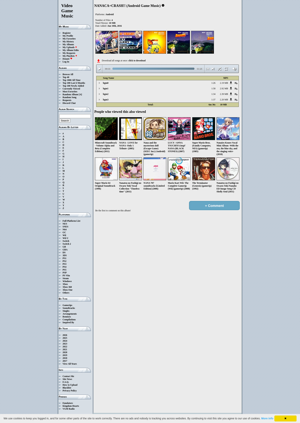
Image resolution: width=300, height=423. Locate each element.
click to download (137, 60)
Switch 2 (67, 244)
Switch (66, 241)
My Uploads (70, 47)
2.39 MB (224, 94)
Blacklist (67, 387)
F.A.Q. (66, 382)
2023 (65, 343)
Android (109, 14)
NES (65, 223)
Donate (67, 58)
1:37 (213, 99)
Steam (66, 278)
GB (64, 246)
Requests (67, 100)
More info (267, 418)
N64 (65, 229)
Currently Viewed (71, 88)
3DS (65, 255)
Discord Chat (69, 103)
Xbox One (68, 290)
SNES (65, 226)
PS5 (64, 269)
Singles (66, 311)
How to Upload (70, 385)
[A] (80, 94)
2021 (65, 349)
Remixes (67, 316)
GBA (65, 249)
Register (67, 33)
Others (66, 292)
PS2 (64, 261)
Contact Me (68, 376)
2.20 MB (224, 99)
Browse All (68, 74)
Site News (67, 379)
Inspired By (68, 322)
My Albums (68, 44)
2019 (65, 355)
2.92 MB (224, 88)
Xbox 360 (67, 287)
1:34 (213, 94)
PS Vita (66, 275)
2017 (65, 361)
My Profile (68, 35)
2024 (65, 340)
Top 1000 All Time (71, 80)
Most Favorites (70, 91)
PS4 (64, 267)
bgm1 (105, 88)
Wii (64, 235)
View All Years (70, 363)
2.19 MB (224, 83)
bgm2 (105, 94)
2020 (65, 352)
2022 (65, 346)
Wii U (65, 238)
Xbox (65, 284)
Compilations (69, 319)
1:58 (213, 88)
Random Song (69, 97)
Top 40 (66, 77)
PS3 (64, 264)
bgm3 (105, 99)
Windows (67, 281)
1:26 (213, 83)
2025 (65, 338)
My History (68, 41)
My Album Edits (71, 50)
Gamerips (67, 305)
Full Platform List (71, 221)
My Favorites (69, 38)
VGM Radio (69, 408)
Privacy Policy (70, 390)
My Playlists (70, 56)
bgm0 (105, 83)
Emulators (68, 403)
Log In (66, 61)
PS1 (64, 258)
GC (64, 232)
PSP (65, 272)
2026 (65, 335)
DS (64, 252)
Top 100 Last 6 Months (74, 83)
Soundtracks (69, 308)
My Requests (69, 53)
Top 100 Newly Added (73, 85)
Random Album (70, 94)
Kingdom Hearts (71, 406)
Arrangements (70, 313)
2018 (65, 358)
